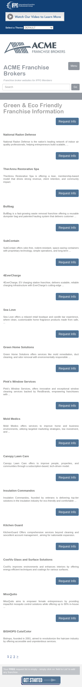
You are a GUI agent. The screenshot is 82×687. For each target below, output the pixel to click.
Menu (75, 67)
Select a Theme (14, 27)
